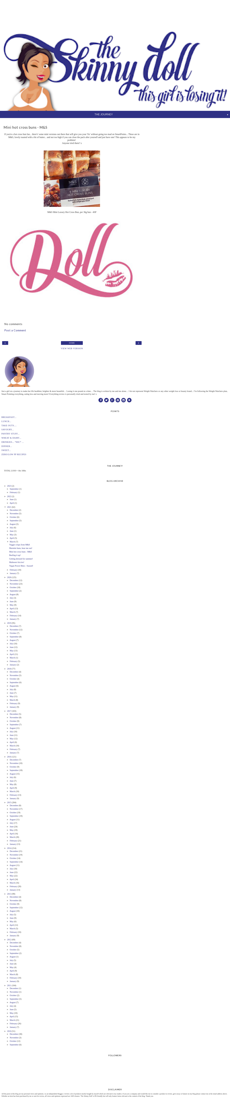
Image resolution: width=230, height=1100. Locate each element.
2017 (9, 711)
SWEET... (6, 450)
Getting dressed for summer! (21, 559)
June (11, 499)
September (14, 489)
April (12, 503)
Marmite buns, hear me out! (20, 548)
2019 (9, 623)
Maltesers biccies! (16, 562)
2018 (9, 669)
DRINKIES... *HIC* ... (12, 442)
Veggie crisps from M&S (19, 545)
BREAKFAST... (9, 417)
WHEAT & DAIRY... (11, 438)
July (11, 527)
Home (72, 343)
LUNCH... (6, 421)
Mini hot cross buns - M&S (20, 552)
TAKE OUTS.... (9, 425)
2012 (9, 939)
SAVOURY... (7, 429)
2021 (9, 507)
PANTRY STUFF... (10, 434)
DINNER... (6, 446)
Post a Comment (15, 330)
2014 (9, 848)
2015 (9, 802)
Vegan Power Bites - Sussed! (21, 566)
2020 (9, 577)
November (14, 513)
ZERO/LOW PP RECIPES (13, 454)
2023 (9, 486)
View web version (72, 348)
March (12, 542)
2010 (9, 1031)
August (13, 524)
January (13, 573)
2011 (9, 985)
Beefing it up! (15, 555)
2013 (9, 894)
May (11, 534)
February (13, 492)
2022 (9, 496)
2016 (9, 757)
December (14, 510)
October (13, 517)
